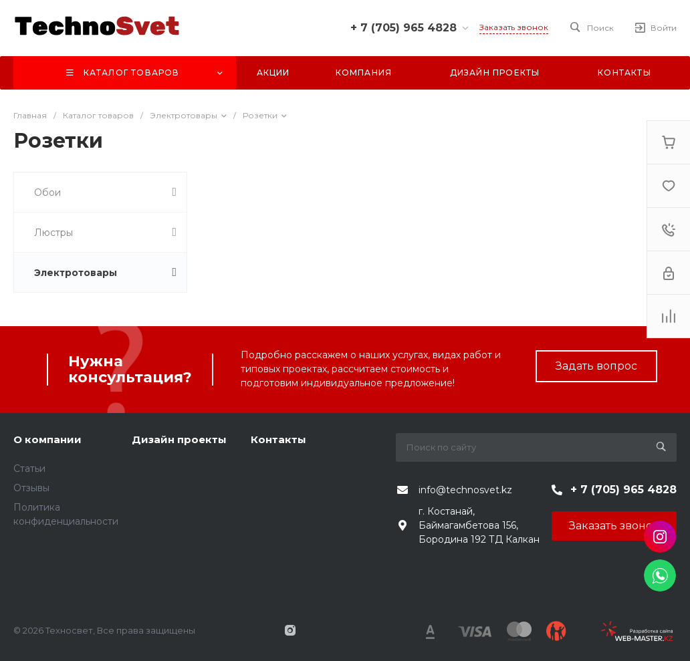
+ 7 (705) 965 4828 (403, 27)
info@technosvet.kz (465, 490)
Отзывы (31, 488)
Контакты (278, 439)
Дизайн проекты (179, 439)
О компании (47, 439)
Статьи (29, 468)
